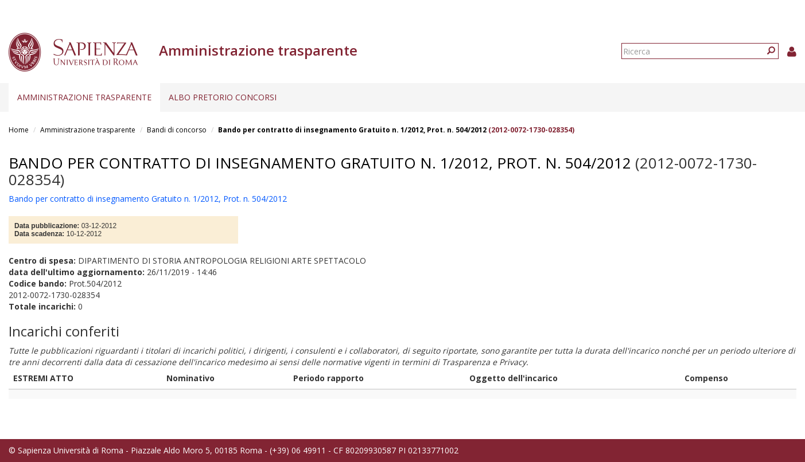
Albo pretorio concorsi (223, 97)
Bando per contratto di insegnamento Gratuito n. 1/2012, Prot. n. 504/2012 (352, 130)
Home (19, 130)
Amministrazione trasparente (84, 97)
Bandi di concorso (177, 130)
